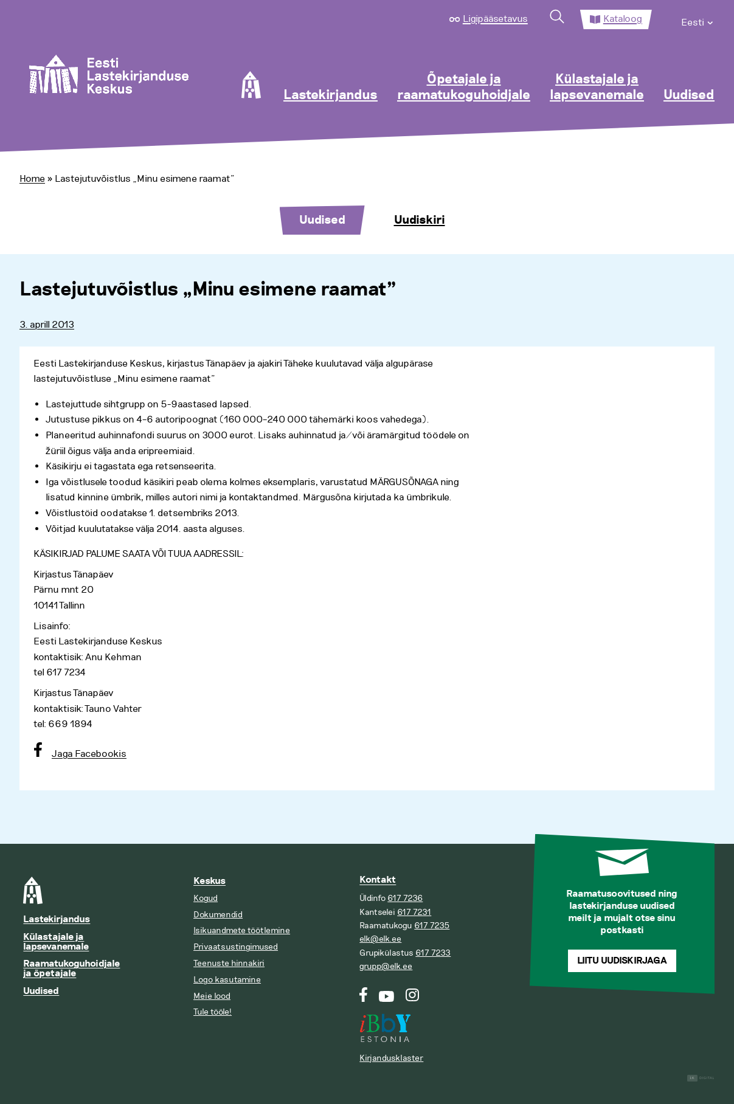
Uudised (689, 95)
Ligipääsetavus (495, 19)
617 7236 (405, 898)
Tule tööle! (212, 1012)
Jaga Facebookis (89, 754)
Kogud (205, 898)
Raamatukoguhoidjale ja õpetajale (71, 968)
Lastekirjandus (330, 95)
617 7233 (433, 953)
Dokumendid (218, 914)
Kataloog (622, 19)
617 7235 (431, 925)
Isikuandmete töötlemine (241, 930)
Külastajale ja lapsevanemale (597, 87)
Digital (701, 1078)
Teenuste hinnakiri (229, 963)
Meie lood (211, 996)
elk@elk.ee (380, 939)
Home (32, 179)
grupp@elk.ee (385, 966)
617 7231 (414, 912)
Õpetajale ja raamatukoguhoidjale (463, 87)
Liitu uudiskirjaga (622, 960)
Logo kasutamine (227, 980)
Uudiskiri (419, 220)
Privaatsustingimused (235, 947)
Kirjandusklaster (391, 1058)
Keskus (209, 881)
